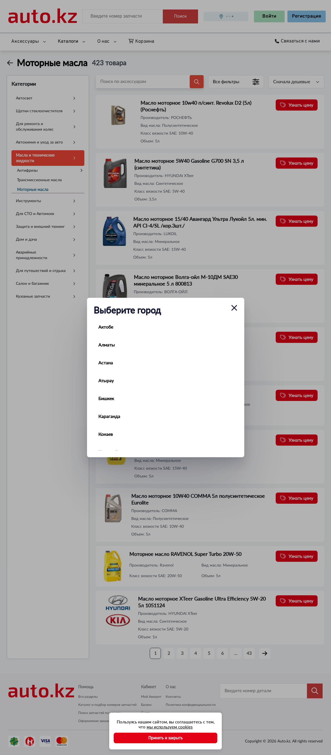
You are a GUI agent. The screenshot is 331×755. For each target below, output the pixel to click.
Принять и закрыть (165, 737)
